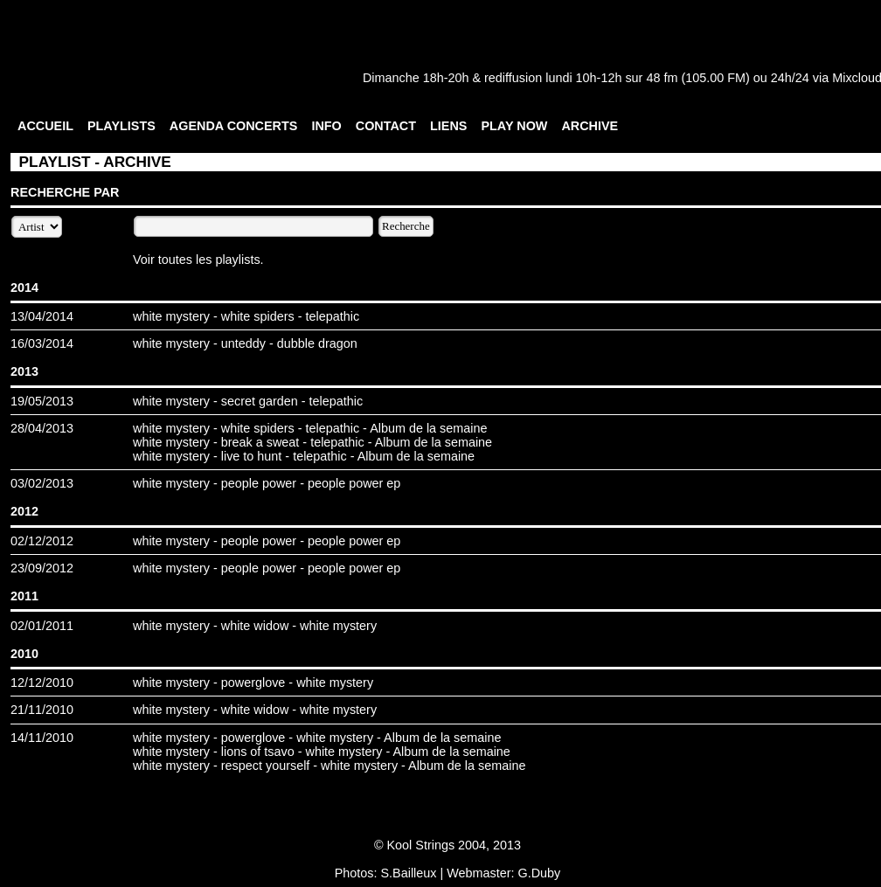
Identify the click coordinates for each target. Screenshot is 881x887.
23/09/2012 (41, 568)
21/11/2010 (41, 710)
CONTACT (386, 126)
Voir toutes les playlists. (198, 260)
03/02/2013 (41, 483)
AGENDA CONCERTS (234, 126)
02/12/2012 (41, 541)
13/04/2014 (41, 316)
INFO (326, 126)
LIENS (448, 126)
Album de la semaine (428, 428)
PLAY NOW (514, 126)
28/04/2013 (41, 428)
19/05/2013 (41, 401)
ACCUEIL (45, 126)
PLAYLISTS (121, 126)
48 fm (661, 78)
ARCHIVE (589, 126)
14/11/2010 (41, 738)
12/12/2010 (41, 683)
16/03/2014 (41, 343)
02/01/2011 (41, 626)
